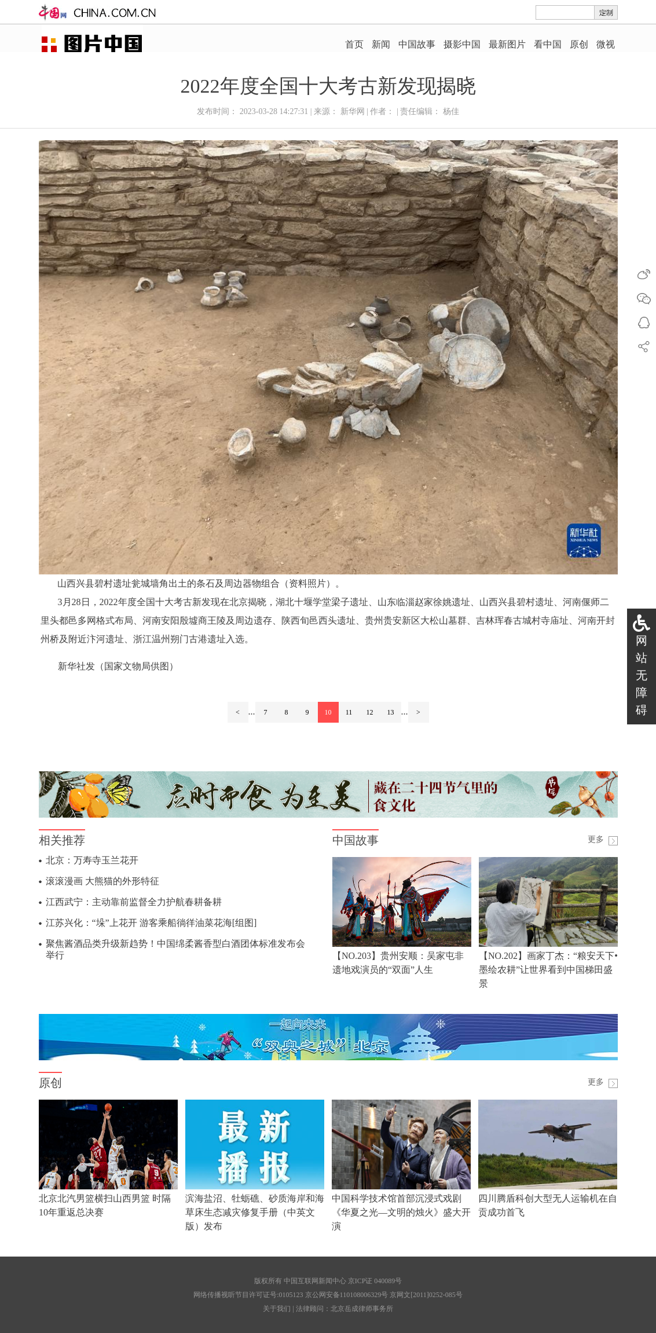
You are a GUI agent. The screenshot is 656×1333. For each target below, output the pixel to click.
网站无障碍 (641, 675)
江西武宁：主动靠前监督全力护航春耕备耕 (134, 902)
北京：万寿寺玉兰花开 (92, 860)
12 (370, 712)
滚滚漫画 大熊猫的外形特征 (102, 881)
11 (349, 712)
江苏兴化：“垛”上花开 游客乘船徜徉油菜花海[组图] (151, 923)
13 (390, 712)
